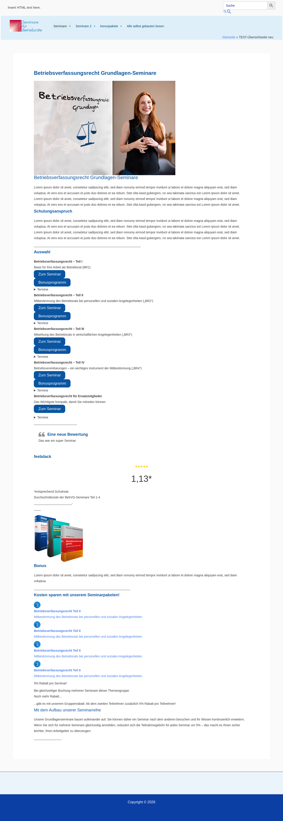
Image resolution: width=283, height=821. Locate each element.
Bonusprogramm (52, 282)
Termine (42, 289)
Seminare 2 (86, 26)
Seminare (62, 26)
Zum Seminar (49, 274)
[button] (249, 12)
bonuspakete (111, 26)
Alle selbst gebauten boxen (145, 26)
